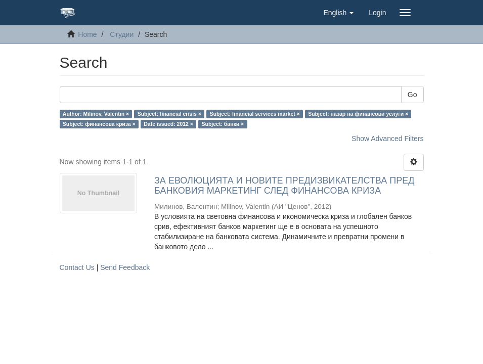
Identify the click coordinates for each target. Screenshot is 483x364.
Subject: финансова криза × (99, 124)
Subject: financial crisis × (169, 114)
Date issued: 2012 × (168, 124)
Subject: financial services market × (254, 114)
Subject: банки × (222, 124)
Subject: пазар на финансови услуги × (358, 114)
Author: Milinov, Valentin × (96, 114)
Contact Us (77, 267)
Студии (122, 34)
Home (87, 34)
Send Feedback (125, 267)
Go (412, 94)
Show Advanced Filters (387, 138)
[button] (338, 12)
